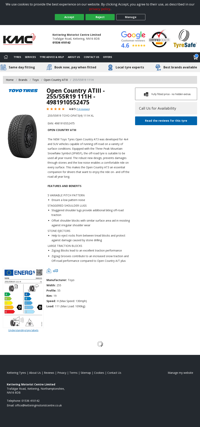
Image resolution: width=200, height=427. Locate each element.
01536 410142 (61, 42)
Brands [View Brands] (22, 80)
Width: (51, 285)
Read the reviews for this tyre (166, 120)
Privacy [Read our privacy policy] (61, 373)
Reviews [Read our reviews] (49, 373)
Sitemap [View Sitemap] (86, 373)
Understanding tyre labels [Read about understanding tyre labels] (23, 330)
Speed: (51, 301)
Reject (100, 17)
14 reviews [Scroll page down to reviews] (83, 109)
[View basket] (195, 57)
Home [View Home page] (10, 80)
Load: (50, 306)
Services (30, 57)
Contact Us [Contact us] (91, 57)
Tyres (17, 57)
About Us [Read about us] (35, 373)
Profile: (51, 290)
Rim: (49, 296)
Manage (130, 17)
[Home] (6, 57)
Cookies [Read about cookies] (99, 373)
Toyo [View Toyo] (35, 80)
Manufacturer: (56, 280)
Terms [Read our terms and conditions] (73, 373)
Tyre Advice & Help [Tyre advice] (52, 57)
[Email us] (38, 405)
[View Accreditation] (159, 38)
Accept (69, 17)
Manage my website (180, 373)
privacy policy (99, 9)
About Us (74, 57)
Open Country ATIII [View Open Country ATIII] (56, 80)
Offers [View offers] (107, 57)
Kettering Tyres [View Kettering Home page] (16, 373)
